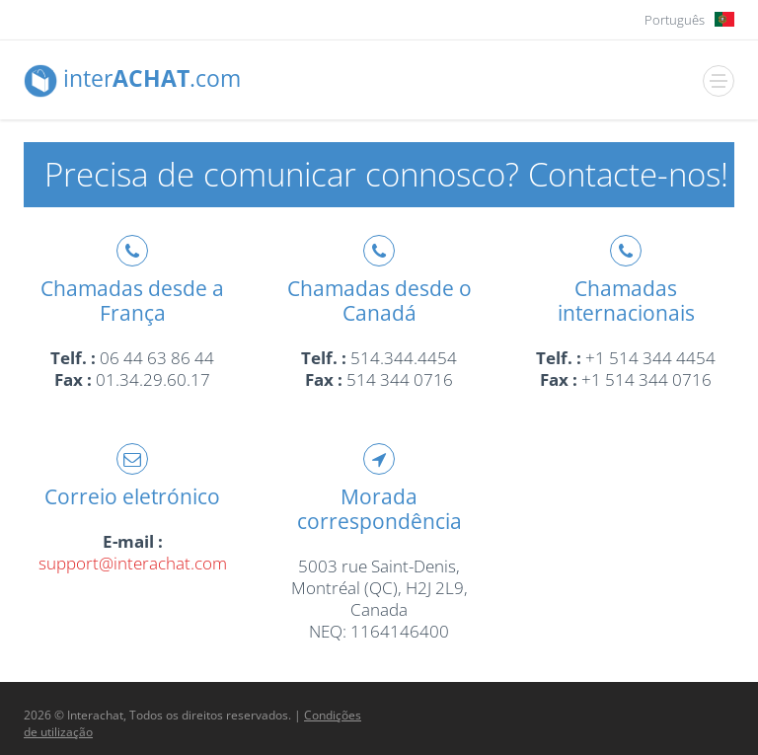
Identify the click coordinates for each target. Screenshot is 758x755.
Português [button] (674, 20)
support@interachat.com (132, 563)
